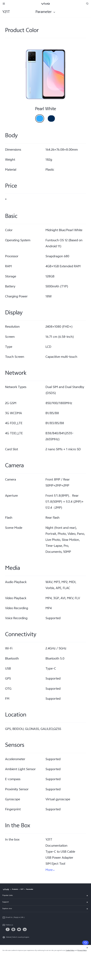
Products (15, 889)
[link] (8, 929)
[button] (3, 3)
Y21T (6, 12)
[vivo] (5, 889)
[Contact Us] (85, 943)
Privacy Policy (82, 950)
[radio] (39, 118)
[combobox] (45, 12)
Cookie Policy (70, 950)
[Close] (87, 947)
